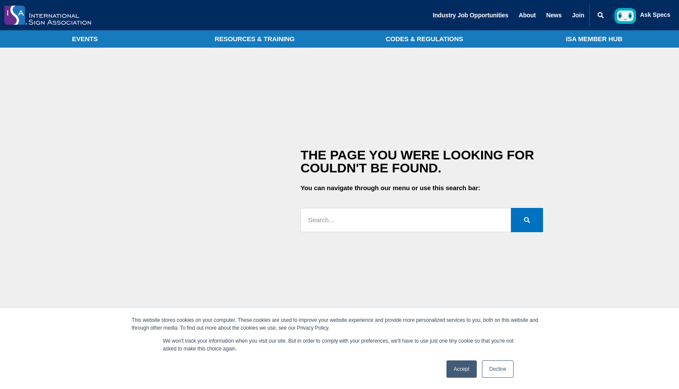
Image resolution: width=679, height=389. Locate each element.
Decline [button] (497, 369)
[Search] (527, 220)
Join (578, 15)
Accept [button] (461, 369)
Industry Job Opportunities (470, 15)
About (527, 15)
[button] (600, 15)
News (554, 15)
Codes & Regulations (424, 38)
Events (84, 38)
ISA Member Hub (594, 38)
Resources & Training (255, 38)
